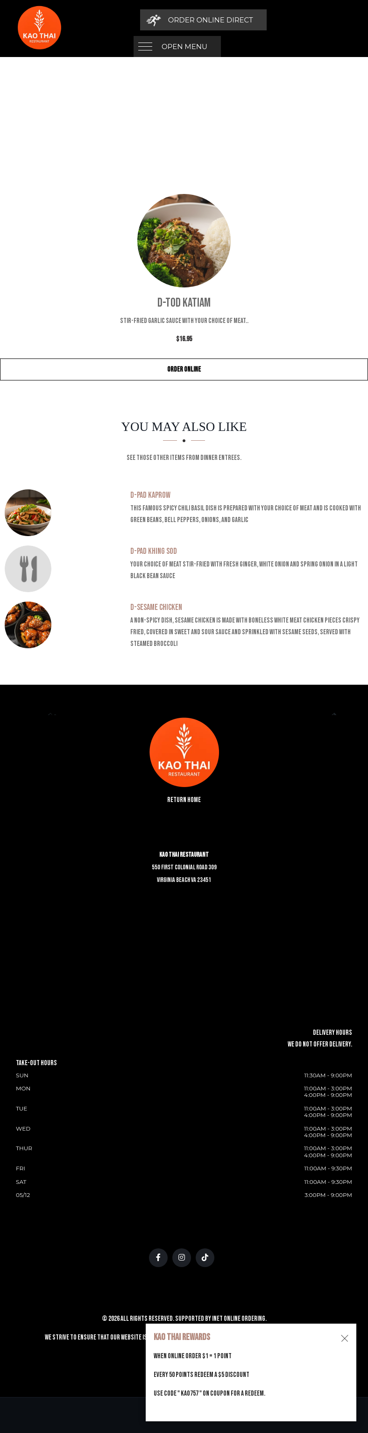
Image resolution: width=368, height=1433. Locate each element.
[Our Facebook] (158, 1257)
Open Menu (184, 19)
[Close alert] (344, 1338)
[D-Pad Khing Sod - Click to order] (30, 568)
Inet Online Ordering (238, 1318)
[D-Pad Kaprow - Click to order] (30, 512)
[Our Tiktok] (205, 1257)
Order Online (184, 369)
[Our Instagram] (181, 1257)
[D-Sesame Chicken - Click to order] (30, 625)
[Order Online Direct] (287, 19)
